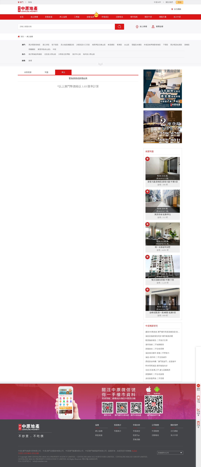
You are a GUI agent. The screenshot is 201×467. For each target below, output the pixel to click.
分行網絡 (177, 9)
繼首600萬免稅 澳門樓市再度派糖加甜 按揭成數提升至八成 (162, 332)
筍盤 (46, 72)
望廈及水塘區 (137, 45)
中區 (54, 49)
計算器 (198, 426)
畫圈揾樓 (157, 26)
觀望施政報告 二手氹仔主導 (156, 340)
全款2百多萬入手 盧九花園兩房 (157, 370)
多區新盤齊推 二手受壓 (154, 378)
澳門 (20, 2)
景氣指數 (136, 439)
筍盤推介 (117, 431)
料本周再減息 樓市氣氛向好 (156, 366)
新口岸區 (46, 45)
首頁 (21, 17)
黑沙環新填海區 (34, 45)
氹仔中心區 (76, 54)
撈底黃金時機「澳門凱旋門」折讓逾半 (160, 361)
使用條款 (27, 453)
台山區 (126, 45)
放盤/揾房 (90, 16)
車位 (63, 72)
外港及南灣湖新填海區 (152, 45)
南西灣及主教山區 (98, 45)
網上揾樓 (63, 17)
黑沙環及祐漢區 (176, 45)
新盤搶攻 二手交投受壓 (154, 349)
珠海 (30, 2)
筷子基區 (55, 45)
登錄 (179, 2)
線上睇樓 (34, 17)
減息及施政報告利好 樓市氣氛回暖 (159, 336)
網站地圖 (35, 453)
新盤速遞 (48, 17)
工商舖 (76, 17)
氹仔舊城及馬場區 (35, 54)
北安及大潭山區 (50, 54)
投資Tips (136, 435)
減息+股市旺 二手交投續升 (156, 357)
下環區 (165, 45)
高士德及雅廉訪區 (67, 45)
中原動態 (155, 431)
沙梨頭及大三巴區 (83, 45)
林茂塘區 (111, 45)
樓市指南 (134, 17)
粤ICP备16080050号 (90, 459)
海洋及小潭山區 (89, 54)
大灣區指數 (198, 413)
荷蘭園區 (32, 49)
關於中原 (148, 17)
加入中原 (177, 17)
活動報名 (119, 17)
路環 (30, 61)
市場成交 (105, 17)
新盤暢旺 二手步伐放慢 (154, 374)
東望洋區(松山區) (44, 49)
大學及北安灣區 (64, 54)
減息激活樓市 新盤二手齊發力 (157, 353)
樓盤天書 (162, 17)
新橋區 (186, 45)
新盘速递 (98, 435)
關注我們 (169, 2)
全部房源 (27, 72)
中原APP (157, 2)
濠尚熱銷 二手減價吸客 (154, 345)
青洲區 (119, 45)
